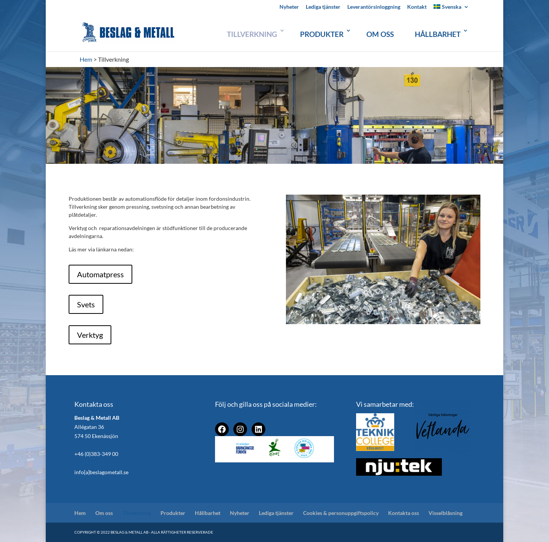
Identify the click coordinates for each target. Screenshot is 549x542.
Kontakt (417, 7)
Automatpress (100, 274)
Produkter (322, 34)
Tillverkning (252, 34)
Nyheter (289, 7)
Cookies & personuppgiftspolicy (341, 513)
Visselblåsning (445, 513)
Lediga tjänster (323, 7)
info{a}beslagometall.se (101, 472)
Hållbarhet (438, 34)
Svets (86, 304)
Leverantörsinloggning (373, 7)
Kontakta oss (403, 513)
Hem (80, 513)
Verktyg (90, 334)
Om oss (380, 34)
